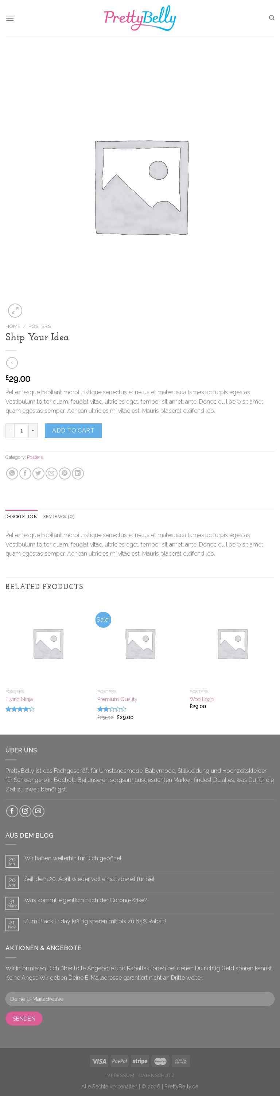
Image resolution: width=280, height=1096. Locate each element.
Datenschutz (157, 1075)
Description (21, 516)
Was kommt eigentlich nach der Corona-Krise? (85, 900)
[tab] (21, 517)
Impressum (120, 1075)
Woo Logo (202, 699)
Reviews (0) (59, 516)
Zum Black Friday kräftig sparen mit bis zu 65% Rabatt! (95, 921)
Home (12, 326)
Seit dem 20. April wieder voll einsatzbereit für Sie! (89, 879)
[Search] (272, 18)
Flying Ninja (19, 699)
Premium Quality (117, 699)
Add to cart (73, 430)
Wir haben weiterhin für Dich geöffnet (73, 858)
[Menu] (9, 18)
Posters (39, 326)
